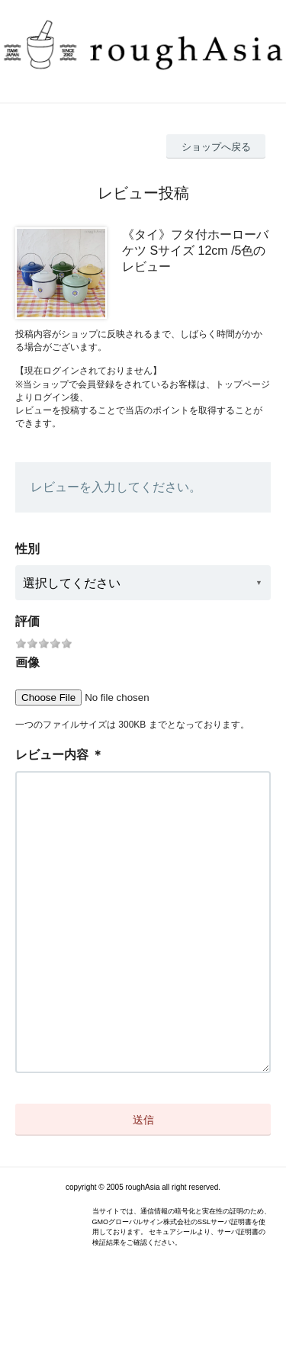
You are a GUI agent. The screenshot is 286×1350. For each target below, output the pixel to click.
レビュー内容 (51, 754)
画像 (27, 662)
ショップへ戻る (216, 147)
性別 (27, 548)
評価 (27, 621)
